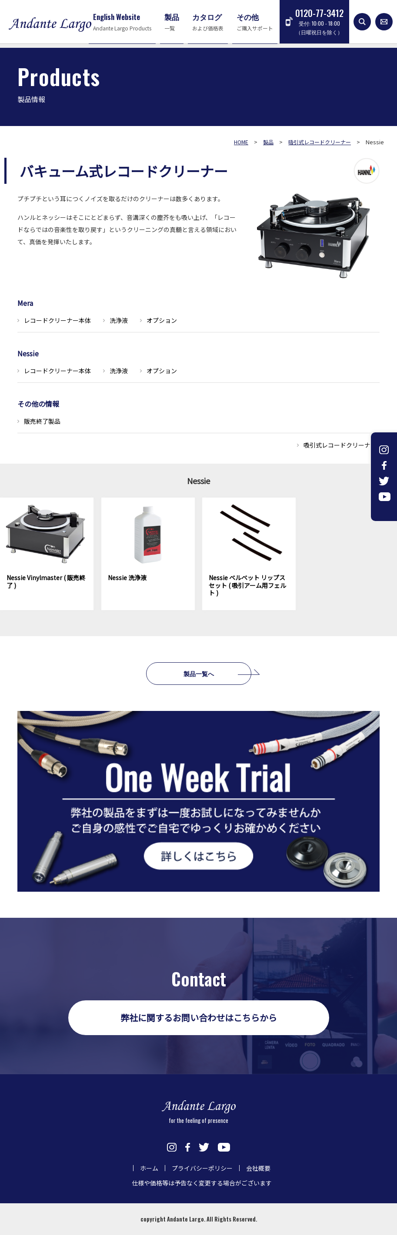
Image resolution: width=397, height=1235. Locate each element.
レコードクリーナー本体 (57, 320)
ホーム (149, 1168)
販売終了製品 (42, 421)
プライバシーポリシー (202, 1168)
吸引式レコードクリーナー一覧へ (349, 445)
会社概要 (258, 1168)
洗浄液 (119, 320)
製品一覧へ (198, 673)
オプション (162, 320)
